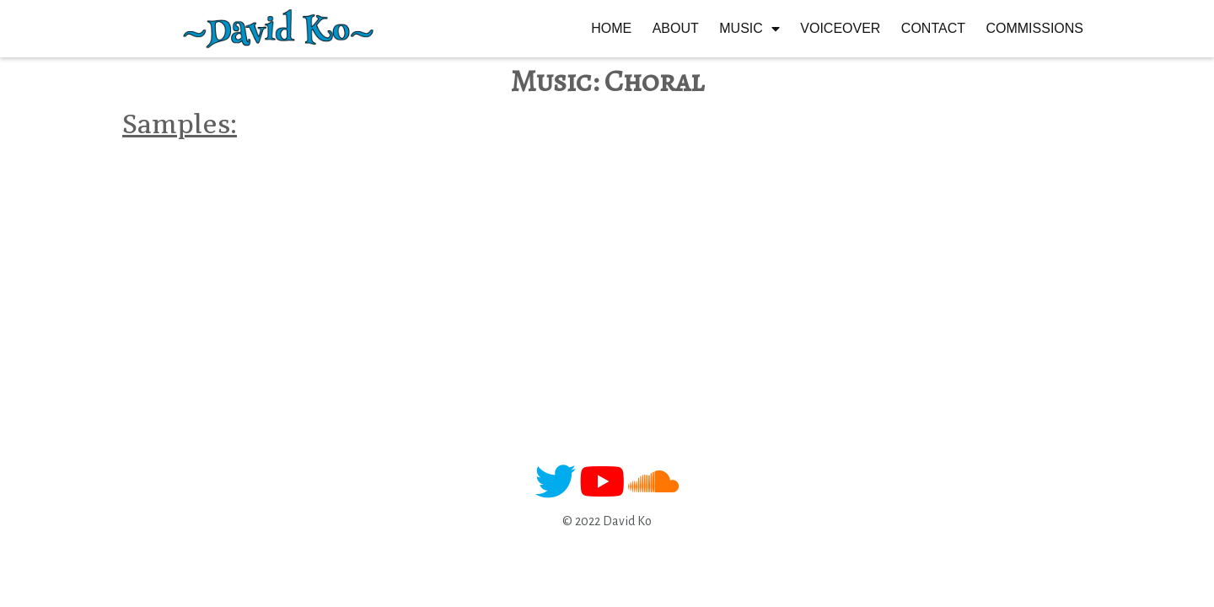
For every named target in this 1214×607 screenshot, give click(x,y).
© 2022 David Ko (607, 521)
